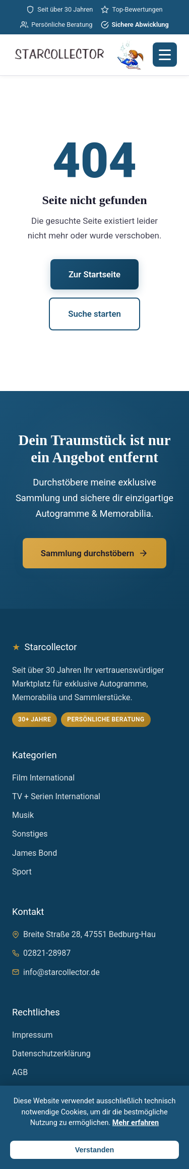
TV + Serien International (56, 796)
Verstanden (94, 1150)
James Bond (34, 853)
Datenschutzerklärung (51, 1053)
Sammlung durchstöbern (94, 553)
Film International (43, 778)
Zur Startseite (94, 274)
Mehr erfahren (135, 1122)
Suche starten (94, 314)
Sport (22, 871)
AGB (20, 1072)
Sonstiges (30, 834)
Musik (23, 815)
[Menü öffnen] (165, 54)
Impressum (32, 1035)
